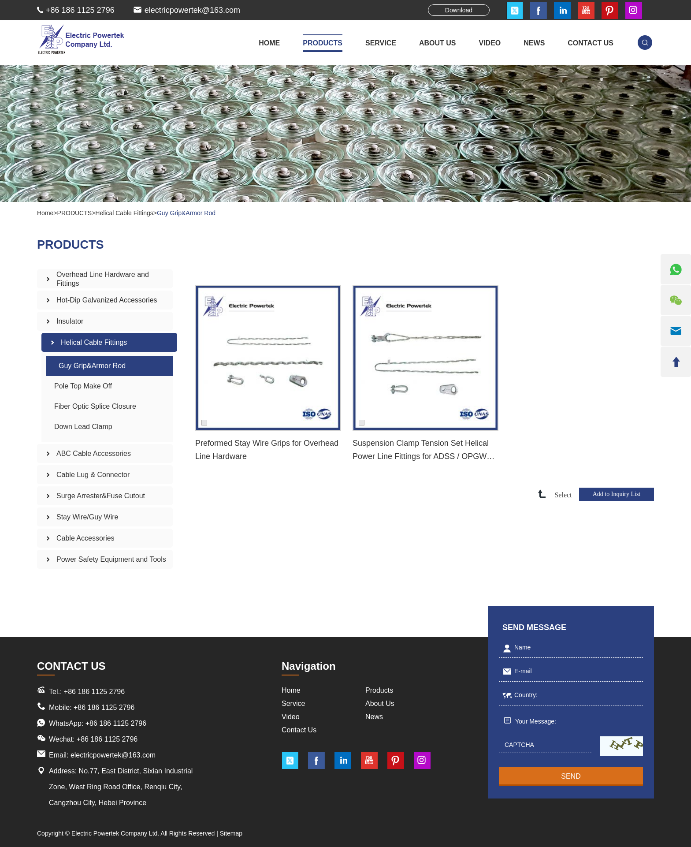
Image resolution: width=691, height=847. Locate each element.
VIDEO (490, 43)
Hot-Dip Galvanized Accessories (106, 300)
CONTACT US (590, 43)
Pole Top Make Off (83, 386)
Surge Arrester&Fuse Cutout (100, 496)
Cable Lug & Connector (93, 474)
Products (379, 690)
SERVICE (380, 43)
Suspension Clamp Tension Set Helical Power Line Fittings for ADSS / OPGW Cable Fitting (421, 451)
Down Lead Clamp (83, 426)
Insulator (69, 321)
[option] (345, 133)
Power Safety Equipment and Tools (111, 559)
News (374, 716)
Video (291, 716)
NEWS (534, 43)
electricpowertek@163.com (192, 10)
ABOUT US (437, 43)
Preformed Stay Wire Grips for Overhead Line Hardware (266, 450)
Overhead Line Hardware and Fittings (102, 279)
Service (293, 703)
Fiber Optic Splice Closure (95, 406)
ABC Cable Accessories (93, 453)
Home (269, 43)
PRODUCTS (322, 43)
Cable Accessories (85, 538)
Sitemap (231, 833)
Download (458, 10)
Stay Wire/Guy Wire (87, 517)
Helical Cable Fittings (124, 212)
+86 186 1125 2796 (115, 723)
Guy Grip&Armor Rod (186, 212)
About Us (379, 703)
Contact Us (299, 730)
